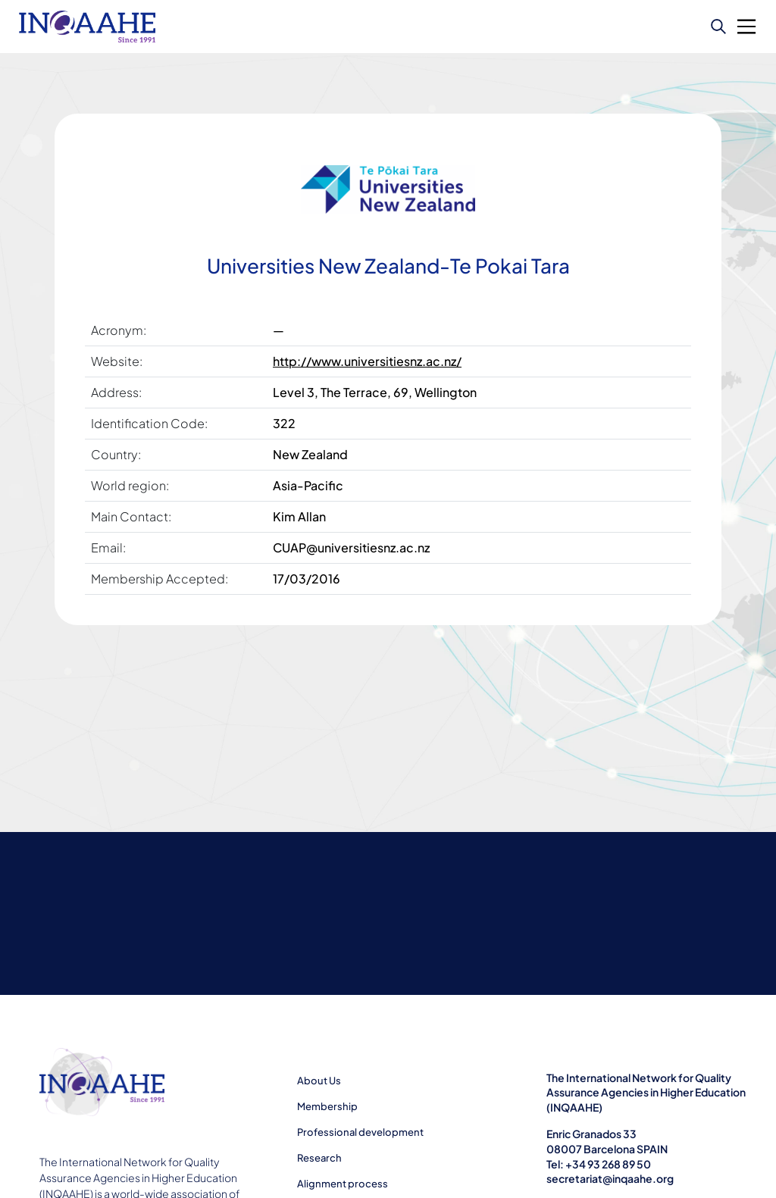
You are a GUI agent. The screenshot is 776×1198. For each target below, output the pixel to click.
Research (319, 1158)
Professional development (360, 1132)
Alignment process (342, 1184)
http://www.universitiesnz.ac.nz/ (367, 361)
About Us (319, 1080)
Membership (327, 1106)
